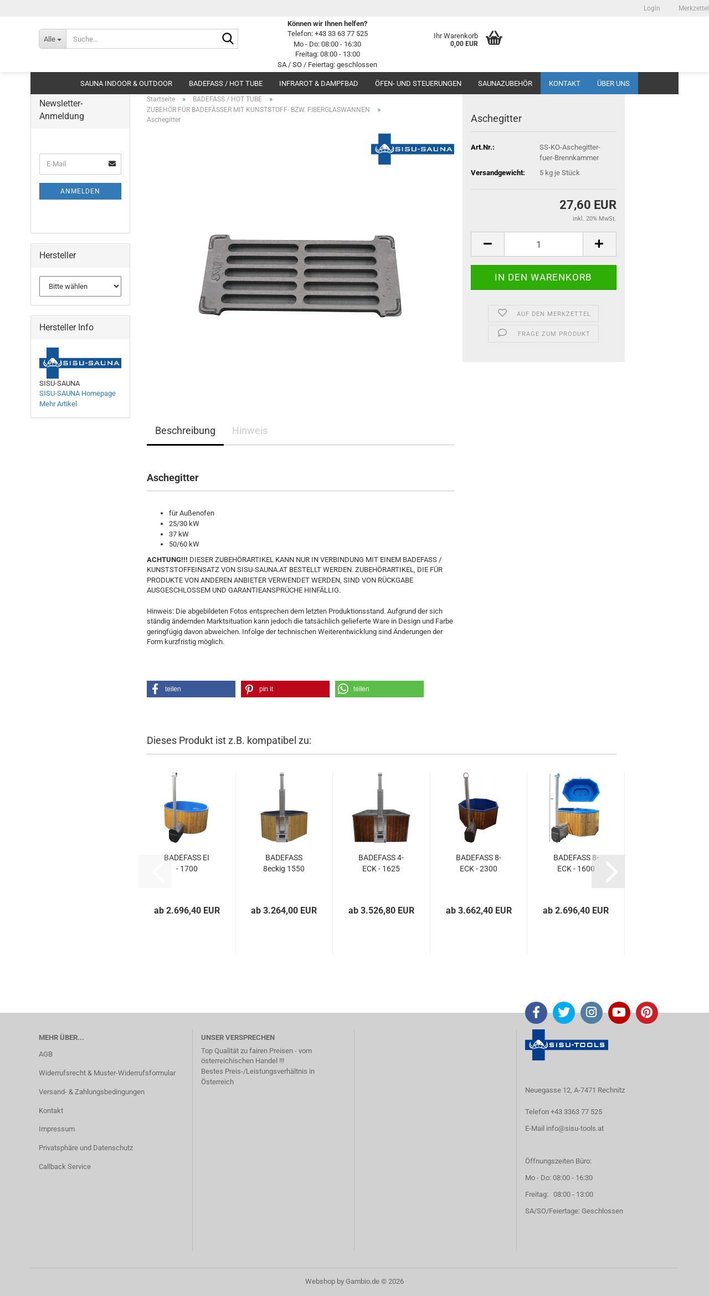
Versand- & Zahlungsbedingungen (92, 1092)
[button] (487, 244)
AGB (46, 1054)
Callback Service (65, 1166)
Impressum (57, 1129)
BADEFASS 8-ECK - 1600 (576, 863)
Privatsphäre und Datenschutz (86, 1148)
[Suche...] (52, 39)
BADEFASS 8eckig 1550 (284, 863)
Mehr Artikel (58, 404)
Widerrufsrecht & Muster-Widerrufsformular (107, 1073)
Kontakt (564, 83)
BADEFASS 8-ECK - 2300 (478, 863)
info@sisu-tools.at (575, 1128)
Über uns (613, 83)
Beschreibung (185, 430)
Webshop (320, 1281)
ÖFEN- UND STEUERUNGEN (418, 83)
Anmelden (80, 191)
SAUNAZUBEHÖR (505, 83)
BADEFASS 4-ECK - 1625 (381, 863)
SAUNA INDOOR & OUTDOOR (126, 83)
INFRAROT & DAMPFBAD (318, 83)
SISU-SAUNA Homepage (77, 393)
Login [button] (651, 8)
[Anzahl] (543, 244)
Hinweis (250, 430)
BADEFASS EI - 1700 (186, 863)
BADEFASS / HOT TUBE (226, 83)
